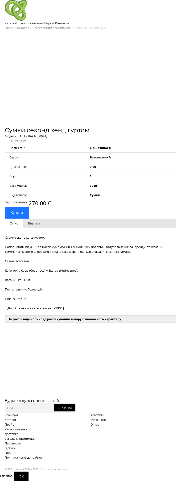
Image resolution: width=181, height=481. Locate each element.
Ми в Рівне (98, 420)
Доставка (11, 434)
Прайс (9, 424)
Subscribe (65, 408)
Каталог (23, 28)
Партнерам (13, 443)
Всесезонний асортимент (51, 28)
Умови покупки (16, 429)
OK (21, 476)
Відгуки (10, 448)
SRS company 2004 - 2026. (23, 469)
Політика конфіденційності (25, 457)
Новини (10, 453)
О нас (94, 424)
